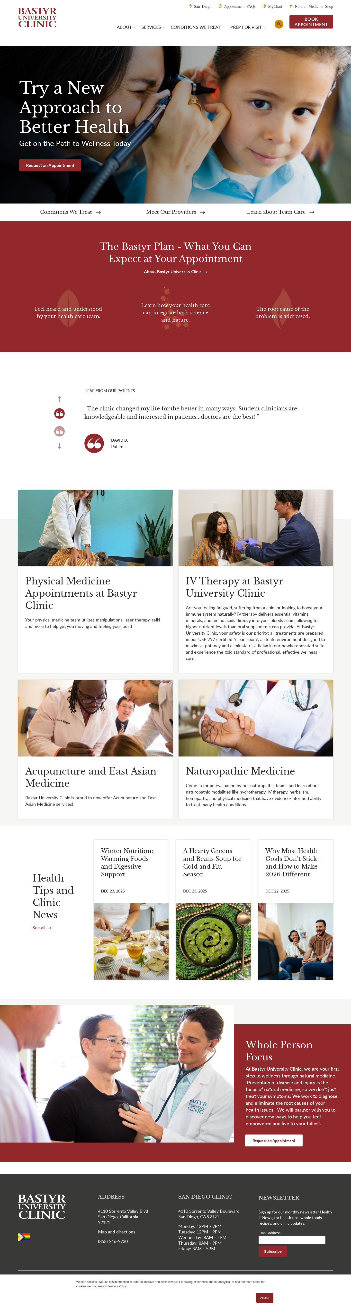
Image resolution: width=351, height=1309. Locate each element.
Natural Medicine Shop (314, 6)
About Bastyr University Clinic (173, 272)
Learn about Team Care (280, 213)
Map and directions (116, 1232)
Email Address (269, 1233)
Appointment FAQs (239, 6)
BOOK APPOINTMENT (311, 22)
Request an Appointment (50, 166)
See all (39, 928)
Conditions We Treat (70, 213)
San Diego (202, 6)
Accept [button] (264, 1297)
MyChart (275, 6)
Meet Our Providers (175, 213)
